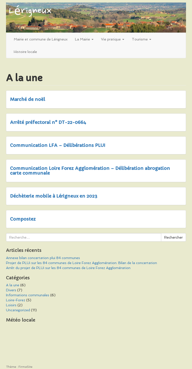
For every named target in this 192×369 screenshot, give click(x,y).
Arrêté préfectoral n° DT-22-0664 (48, 122)
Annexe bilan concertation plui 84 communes (43, 258)
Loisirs (11, 305)
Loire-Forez (15, 300)
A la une (12, 285)
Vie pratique (112, 39)
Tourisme (141, 39)
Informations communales (27, 295)
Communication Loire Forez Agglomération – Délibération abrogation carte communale (90, 170)
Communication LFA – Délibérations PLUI (57, 145)
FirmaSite (25, 367)
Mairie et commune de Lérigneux (41, 39)
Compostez (23, 219)
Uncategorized (18, 310)
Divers (11, 290)
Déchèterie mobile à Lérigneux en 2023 (53, 196)
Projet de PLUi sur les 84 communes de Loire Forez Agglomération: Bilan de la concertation (81, 263)
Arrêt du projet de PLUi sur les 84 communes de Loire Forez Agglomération (68, 268)
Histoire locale (25, 52)
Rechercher (173, 237)
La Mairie (84, 39)
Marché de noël (27, 99)
